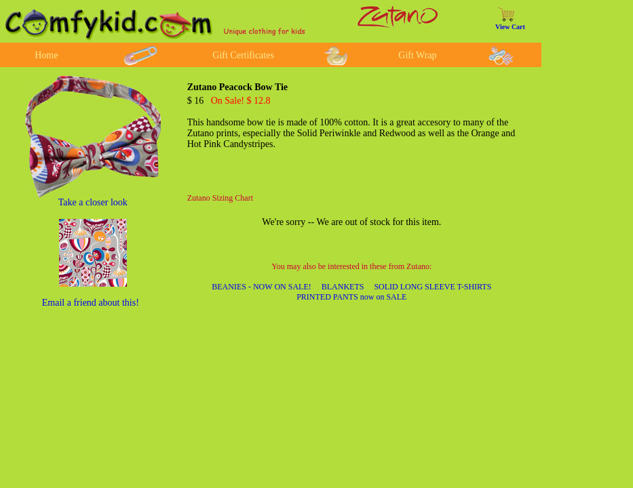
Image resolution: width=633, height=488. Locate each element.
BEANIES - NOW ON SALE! (261, 286)
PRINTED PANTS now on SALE (351, 297)
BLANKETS (343, 286)
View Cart (510, 26)
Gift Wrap (417, 55)
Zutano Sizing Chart (220, 198)
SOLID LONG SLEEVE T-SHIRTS (432, 286)
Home (46, 55)
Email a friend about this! (90, 303)
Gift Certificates (243, 55)
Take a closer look (93, 202)
